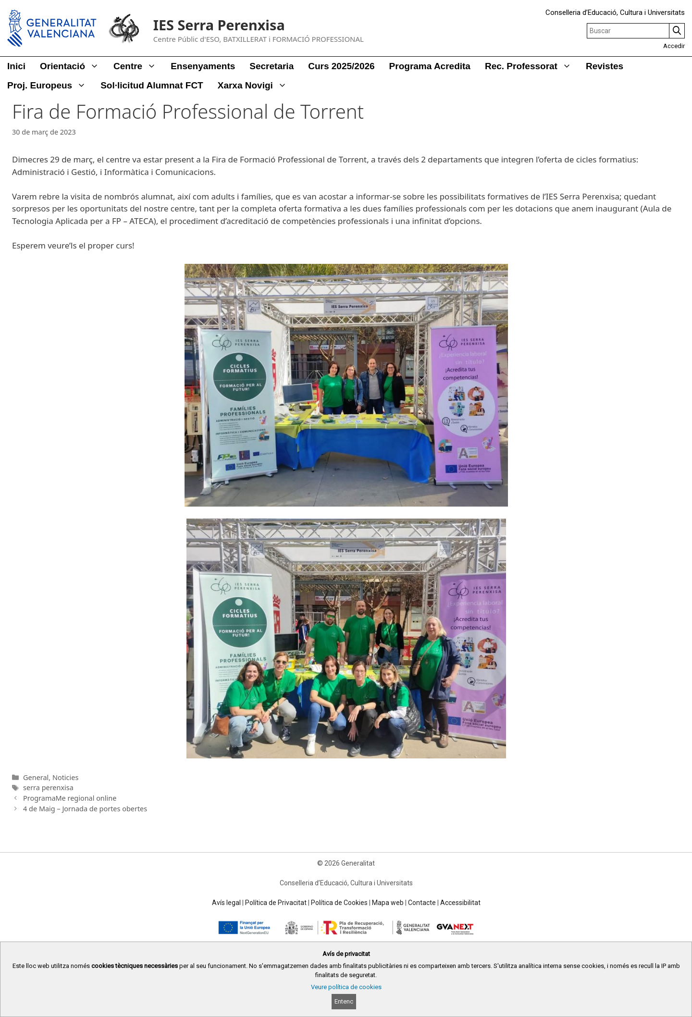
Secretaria (271, 66)
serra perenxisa (48, 787)
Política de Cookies (339, 902)
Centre (138, 66)
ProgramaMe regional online (69, 798)
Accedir (674, 46)
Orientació (73, 66)
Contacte (422, 902)
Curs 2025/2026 (341, 66)
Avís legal (226, 902)
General (36, 777)
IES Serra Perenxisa (219, 24)
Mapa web (388, 902)
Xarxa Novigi (256, 85)
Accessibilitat (460, 902)
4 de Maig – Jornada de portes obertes (85, 808)
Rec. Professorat (532, 66)
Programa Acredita (429, 66)
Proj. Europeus (50, 85)
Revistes (604, 66)
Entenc (343, 1001)
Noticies (65, 777)
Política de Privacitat (276, 902)
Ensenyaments (203, 66)
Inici (16, 66)
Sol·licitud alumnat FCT (151, 85)
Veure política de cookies (346, 987)
